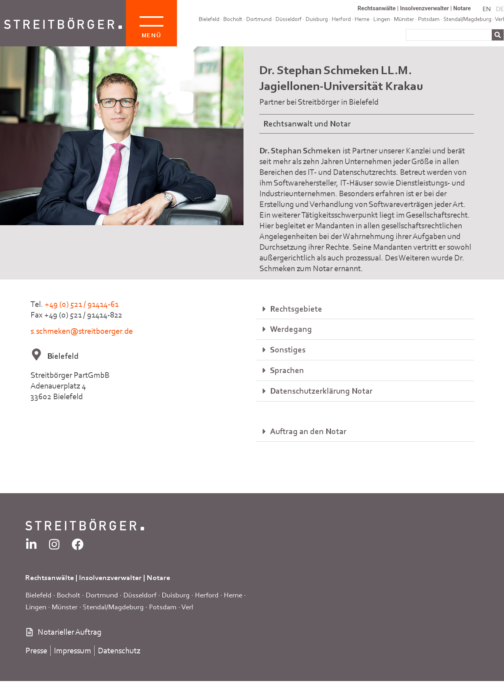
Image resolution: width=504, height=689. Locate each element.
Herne (233, 594)
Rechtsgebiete (296, 309)
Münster (64, 606)
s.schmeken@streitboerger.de (81, 331)
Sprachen (287, 370)
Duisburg (317, 19)
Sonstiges (288, 349)
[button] (365, 309)
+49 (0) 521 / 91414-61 (81, 304)
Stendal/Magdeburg (113, 606)
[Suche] (498, 34)
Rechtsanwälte (377, 8)
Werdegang (291, 329)
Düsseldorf (289, 19)
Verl (499, 19)
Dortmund (259, 19)
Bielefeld (209, 19)
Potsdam (163, 606)
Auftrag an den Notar (308, 431)
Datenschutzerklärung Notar (321, 391)
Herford (341, 19)
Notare (462, 8)
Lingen (35, 606)
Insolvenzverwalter (424, 8)
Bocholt (232, 19)
